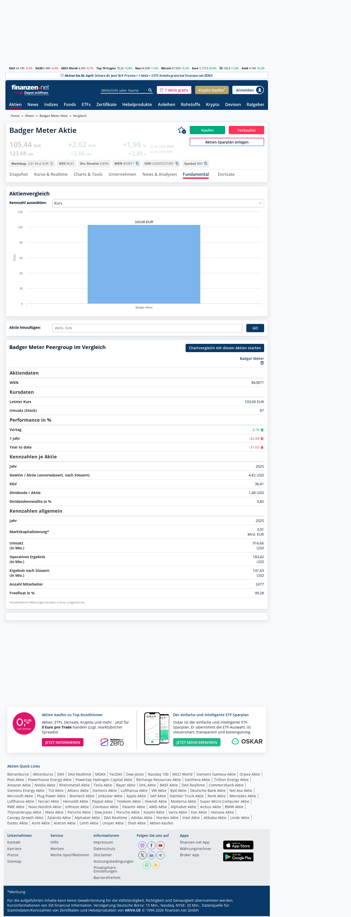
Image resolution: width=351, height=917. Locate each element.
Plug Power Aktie (51, 796)
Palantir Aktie (133, 807)
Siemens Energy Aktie (25, 791)
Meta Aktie (54, 812)
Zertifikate (106, 104)
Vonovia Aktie (222, 812)
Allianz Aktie (78, 791)
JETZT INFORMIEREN (62, 743)
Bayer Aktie (125, 785)
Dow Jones (135, 774)
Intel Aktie (191, 818)
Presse (13, 856)
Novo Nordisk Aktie (44, 807)
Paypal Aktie (102, 802)
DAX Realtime (79, 774)
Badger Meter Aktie (54, 115)
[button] (174, 90)
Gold (245, 68)
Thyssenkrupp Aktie (24, 812)
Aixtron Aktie (65, 823)
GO (255, 328)
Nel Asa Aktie (241, 791)
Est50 (39, 68)
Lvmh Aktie (89, 823)
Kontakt (13, 843)
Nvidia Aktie (45, 785)
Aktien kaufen (161, 823)
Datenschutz (104, 850)
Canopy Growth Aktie (25, 818)
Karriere (14, 850)
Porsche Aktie (79, 812)
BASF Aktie (169, 785)
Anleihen (166, 104)
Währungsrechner (195, 850)
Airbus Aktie (210, 807)
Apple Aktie (136, 796)
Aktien (15, 104)
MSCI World (69, 68)
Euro (195, 68)
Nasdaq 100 (158, 774)
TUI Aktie (56, 791)
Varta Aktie (178, 812)
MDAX (100, 774)
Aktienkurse (43, 774)
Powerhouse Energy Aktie (50, 780)
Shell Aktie (137, 823)
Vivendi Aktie (156, 802)
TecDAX (115, 774)
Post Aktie (15, 780)
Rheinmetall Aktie (74, 785)
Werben (57, 850)
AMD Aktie (158, 807)
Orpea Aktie (250, 774)
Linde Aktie (239, 818)
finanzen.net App (195, 843)
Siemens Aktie (105, 791)
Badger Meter (252, 359)
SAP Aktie (158, 796)
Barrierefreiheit (107, 879)
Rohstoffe (190, 104)
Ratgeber (255, 104)
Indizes (51, 104)
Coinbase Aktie (105, 807)
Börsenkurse (18, 774)
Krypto (212, 104)
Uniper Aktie (113, 823)
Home (15, 115)
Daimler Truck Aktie (187, 796)
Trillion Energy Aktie (231, 780)
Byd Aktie (178, 791)
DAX (12, 68)
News (33, 104)
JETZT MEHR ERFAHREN (197, 743)
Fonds (70, 104)
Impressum (103, 843)
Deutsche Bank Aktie (208, 791)
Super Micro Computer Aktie (224, 802)
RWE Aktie (16, 807)
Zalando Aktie (59, 818)
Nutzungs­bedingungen (114, 862)
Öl (221, 68)
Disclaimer (103, 856)
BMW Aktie (234, 807)
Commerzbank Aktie (226, 785)
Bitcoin (166, 68)
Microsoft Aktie (20, 796)
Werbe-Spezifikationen (69, 856)
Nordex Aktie (167, 818)
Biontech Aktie (82, 796)
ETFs (86, 104)
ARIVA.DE (133, 910)
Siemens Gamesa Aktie (216, 774)
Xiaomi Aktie (154, 812)
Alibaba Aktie (215, 818)
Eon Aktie (199, 812)
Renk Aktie (217, 796)
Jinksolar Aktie (110, 796)
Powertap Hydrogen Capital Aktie (103, 780)
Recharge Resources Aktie (158, 780)
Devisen (233, 104)
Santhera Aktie (197, 780)
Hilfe (54, 843)
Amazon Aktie (19, 785)
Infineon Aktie (77, 807)
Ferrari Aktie (48, 802)
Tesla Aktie (103, 785)
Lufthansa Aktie (134, 791)
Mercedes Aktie (243, 796)
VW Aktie (158, 791)
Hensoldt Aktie (75, 802)
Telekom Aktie (129, 802)
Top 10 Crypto (106, 68)
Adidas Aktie (141, 818)
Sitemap (14, 862)
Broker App (189, 856)
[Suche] (150, 90)
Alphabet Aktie (183, 807)
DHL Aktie (147, 785)
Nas (138, 68)
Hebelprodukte (137, 104)
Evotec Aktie (17, 823)
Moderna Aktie (183, 802)
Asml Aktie (41, 823)
